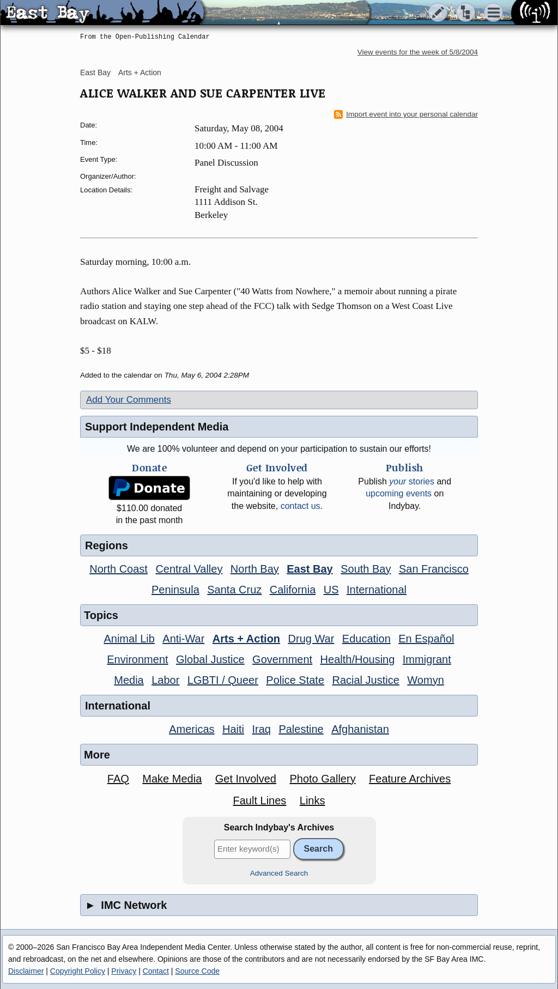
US (331, 590)
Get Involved (245, 779)
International (377, 590)
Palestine (300, 729)
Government (282, 659)
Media (128, 680)
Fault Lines (260, 800)
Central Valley (188, 569)
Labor (165, 680)
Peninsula (175, 590)
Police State (295, 680)
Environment (137, 659)
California (293, 590)
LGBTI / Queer (222, 680)
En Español (426, 639)
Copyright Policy (77, 971)
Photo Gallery (322, 779)
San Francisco (434, 569)
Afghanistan (360, 729)
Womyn (425, 680)
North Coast (118, 569)
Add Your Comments (128, 400)
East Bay (95, 72)
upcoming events (399, 493)
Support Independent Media (156, 427)
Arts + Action (139, 72)
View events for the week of (417, 52)
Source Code (197, 971)
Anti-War (183, 639)
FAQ (118, 779)
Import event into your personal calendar (406, 114)
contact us (300, 506)
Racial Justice (365, 680)
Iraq (261, 729)
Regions (106, 545)
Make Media (172, 779)
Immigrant (427, 659)
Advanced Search (279, 873)
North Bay (255, 569)
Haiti (233, 729)
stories (411, 481)
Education (366, 639)
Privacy (123, 971)
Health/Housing (357, 659)
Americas (191, 729)
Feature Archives (410, 779)
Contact (156, 971)
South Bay (366, 569)
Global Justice (210, 659)
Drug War (311, 639)
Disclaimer (26, 971)
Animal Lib (129, 639)
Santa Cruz (234, 590)
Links (312, 800)
